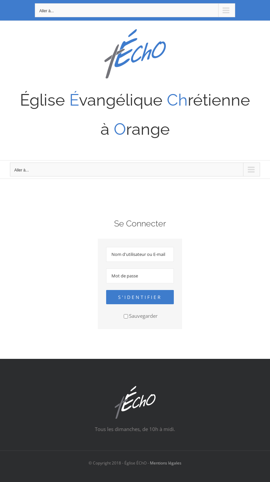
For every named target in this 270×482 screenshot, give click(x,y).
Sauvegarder (141, 316)
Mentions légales (165, 463)
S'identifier (140, 297)
